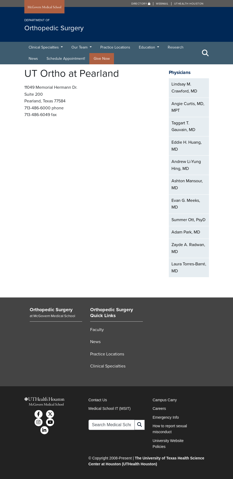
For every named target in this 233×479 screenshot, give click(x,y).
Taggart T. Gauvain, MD (183, 126)
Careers (159, 408)
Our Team (80, 47)
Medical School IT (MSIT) (110, 408)
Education (147, 47)
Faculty (97, 329)
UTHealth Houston (189, 3)
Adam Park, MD (185, 232)
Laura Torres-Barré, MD (188, 267)
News (33, 58)
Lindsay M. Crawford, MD (184, 87)
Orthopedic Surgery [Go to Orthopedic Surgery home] (51, 310)
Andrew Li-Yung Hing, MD (186, 165)
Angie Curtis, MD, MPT (187, 107)
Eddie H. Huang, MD (186, 146)
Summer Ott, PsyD (188, 219)
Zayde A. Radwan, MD (188, 248)
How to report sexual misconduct (170, 429)
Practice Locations (115, 47)
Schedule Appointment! (66, 58)
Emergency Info (166, 417)
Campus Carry (165, 400)
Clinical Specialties (44, 47)
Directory (141, 3)
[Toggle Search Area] (205, 53)
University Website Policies (168, 444)
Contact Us (98, 400)
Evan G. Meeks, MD (185, 204)
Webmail (162, 3)
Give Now (102, 58)
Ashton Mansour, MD (187, 184)
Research (176, 47)
